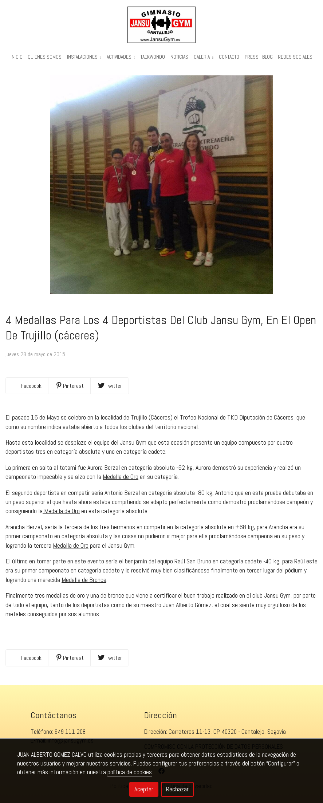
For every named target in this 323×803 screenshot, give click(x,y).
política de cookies (129, 772)
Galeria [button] (203, 57)
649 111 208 (70, 732)
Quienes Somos (45, 57)
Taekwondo (153, 57)
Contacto (229, 57)
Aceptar (143, 789)
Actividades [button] (121, 57)
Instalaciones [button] (84, 57)
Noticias (179, 57)
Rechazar (177, 789)
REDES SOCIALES (295, 57)
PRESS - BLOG (259, 57)
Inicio (17, 57)
